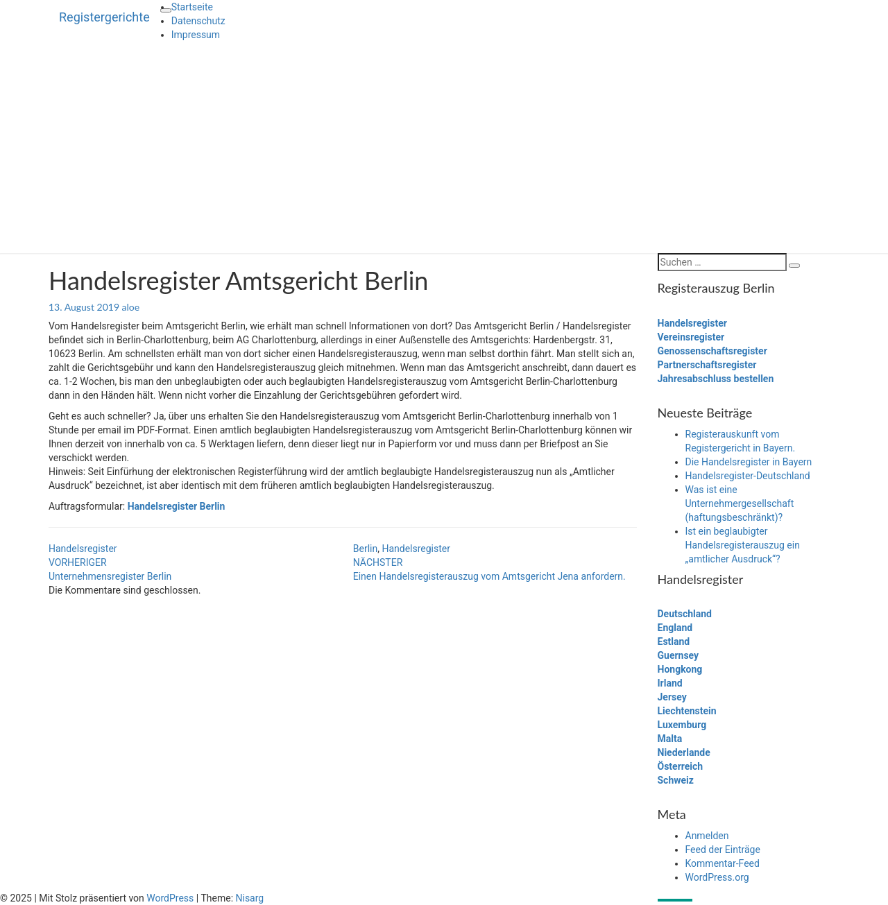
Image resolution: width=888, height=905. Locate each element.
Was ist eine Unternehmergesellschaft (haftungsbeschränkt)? (739, 503)
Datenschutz (198, 20)
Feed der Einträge (722, 849)
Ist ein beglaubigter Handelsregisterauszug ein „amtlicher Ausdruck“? (742, 545)
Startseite (192, 6)
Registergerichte (104, 17)
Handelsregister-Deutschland (747, 475)
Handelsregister (83, 548)
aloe (131, 307)
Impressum (195, 34)
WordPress (170, 898)
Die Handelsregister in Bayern (748, 461)
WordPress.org (717, 877)
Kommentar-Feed (722, 863)
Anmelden (707, 835)
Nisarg (250, 898)
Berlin (365, 548)
